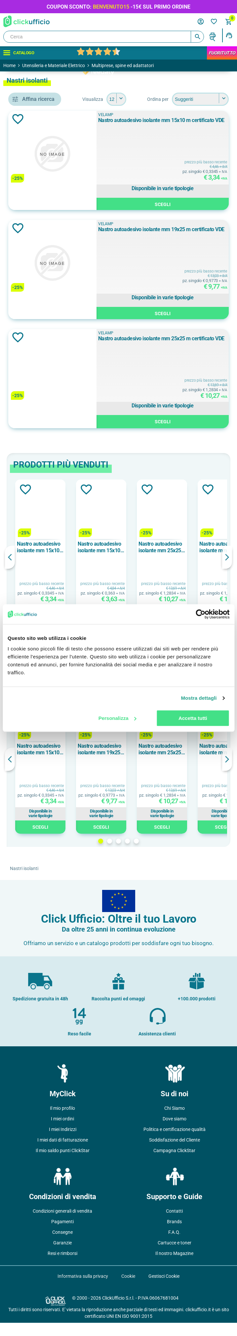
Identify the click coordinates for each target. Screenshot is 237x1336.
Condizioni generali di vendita (62, 1224)
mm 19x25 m (43, 469)
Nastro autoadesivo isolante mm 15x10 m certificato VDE (187, 136)
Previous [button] (106, 570)
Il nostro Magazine (174, 1266)
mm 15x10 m (43, 454)
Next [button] (227, 570)
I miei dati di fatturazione (62, 1153)
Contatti (174, 1224)
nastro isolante (45, 277)
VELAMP (38, 319)
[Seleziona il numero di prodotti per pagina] (219, 99)
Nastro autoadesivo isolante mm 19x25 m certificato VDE (187, 245)
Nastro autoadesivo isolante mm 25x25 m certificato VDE (187, 355)
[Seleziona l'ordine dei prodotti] (157, 112)
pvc (32, 525)
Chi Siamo (174, 1121)
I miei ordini (62, 1132)
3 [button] (166, 854)
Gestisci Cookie (163, 1289)
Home (9, 65)
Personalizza (118, 718)
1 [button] (148, 854)
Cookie (128, 1289)
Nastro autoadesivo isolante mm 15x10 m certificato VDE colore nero (134, 560)
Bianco (36, 360)
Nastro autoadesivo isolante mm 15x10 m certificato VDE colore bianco (195, 560)
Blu (32, 375)
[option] (136, 568)
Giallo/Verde (42, 405)
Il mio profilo (62, 1121)
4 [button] (175, 854)
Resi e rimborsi (62, 1266)
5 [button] (184, 854)
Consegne (62, 1245)
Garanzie (62, 1256)
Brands (174, 1234)
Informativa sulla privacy (83, 1289)
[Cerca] (103, 37)
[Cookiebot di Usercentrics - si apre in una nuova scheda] (200, 614)
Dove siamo (174, 1132)
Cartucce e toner (174, 1256)
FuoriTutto (222, 53)
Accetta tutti (192, 718)
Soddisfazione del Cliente (174, 1153)
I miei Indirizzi (62, 1142)
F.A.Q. (174, 1245)
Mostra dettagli (199, 698)
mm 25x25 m (43, 484)
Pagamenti (62, 1234)
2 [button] (157, 854)
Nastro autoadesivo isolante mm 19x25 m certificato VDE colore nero (195, 762)
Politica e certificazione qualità (174, 1142)
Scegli (191, 216)
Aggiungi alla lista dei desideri (113, 132)
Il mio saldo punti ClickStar (63, 1163)
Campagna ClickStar (174, 1163)
